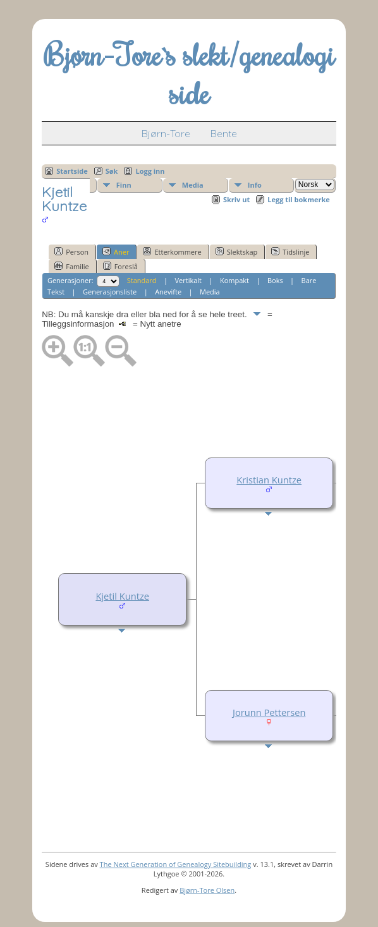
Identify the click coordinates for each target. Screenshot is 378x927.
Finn (123, 185)
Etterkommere (172, 251)
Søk (112, 171)
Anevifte (168, 291)
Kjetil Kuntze (122, 596)
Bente (223, 133)
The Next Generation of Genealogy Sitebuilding (176, 864)
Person (71, 251)
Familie (71, 266)
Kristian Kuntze (269, 479)
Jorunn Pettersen (269, 712)
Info (255, 185)
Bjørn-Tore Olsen (207, 890)
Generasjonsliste (110, 291)
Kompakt (234, 280)
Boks (275, 280)
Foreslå (120, 266)
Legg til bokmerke (298, 199)
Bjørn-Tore (166, 133)
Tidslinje (290, 251)
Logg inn (149, 171)
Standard (142, 280)
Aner (115, 251)
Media (193, 185)
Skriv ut (236, 199)
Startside (72, 171)
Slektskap (237, 251)
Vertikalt (188, 280)
